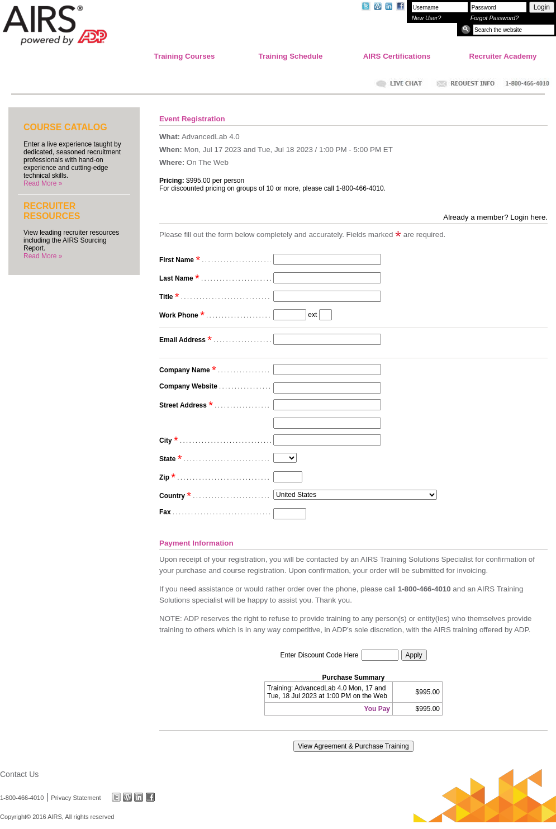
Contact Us (19, 774)
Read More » (42, 183)
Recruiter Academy (503, 56)
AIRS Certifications (397, 56)
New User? (426, 18)
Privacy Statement (76, 797)
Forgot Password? (495, 18)
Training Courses (184, 56)
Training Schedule (291, 56)
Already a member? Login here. (495, 217)
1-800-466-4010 (22, 797)
